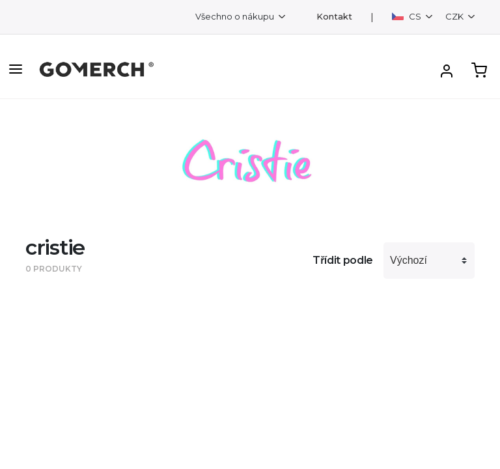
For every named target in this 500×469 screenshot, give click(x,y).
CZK (455, 16)
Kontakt (334, 16)
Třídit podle (342, 260)
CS (407, 16)
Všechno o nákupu (235, 16)
